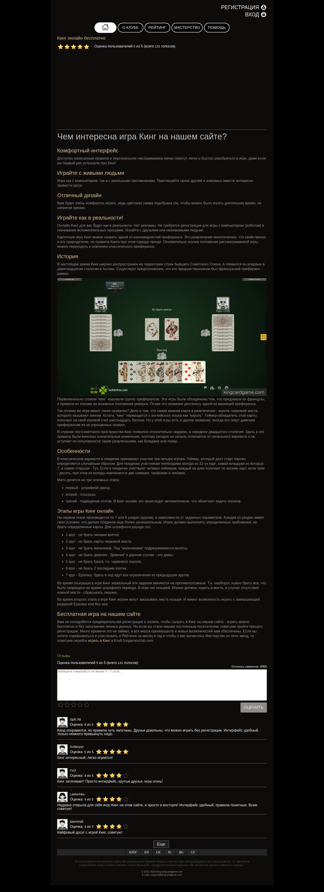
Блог (133, 852)
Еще (161, 844)
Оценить (254, 707)
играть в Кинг (99, 640)
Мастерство (187, 28)
